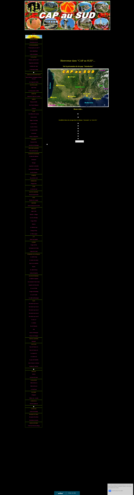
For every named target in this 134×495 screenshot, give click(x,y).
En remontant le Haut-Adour (34, 281)
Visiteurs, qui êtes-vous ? (34, 59)
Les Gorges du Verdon (33, 82)
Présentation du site (34, 42)
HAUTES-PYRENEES (33, 276)
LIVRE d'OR (33, 408)
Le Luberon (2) (34, 356)
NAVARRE (33, 392)
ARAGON (33, 371)
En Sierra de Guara (34, 377)
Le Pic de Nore (34, 123)
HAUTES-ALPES (33, 85)
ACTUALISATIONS (33, 45)
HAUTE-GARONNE (33, 192)
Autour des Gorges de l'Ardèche (33, 96)
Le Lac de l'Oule (33, 288)
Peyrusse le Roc (34, 142)
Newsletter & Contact (33, 414)
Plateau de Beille (33, 102)
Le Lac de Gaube (33, 294)
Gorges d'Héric (34, 221)
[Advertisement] (34, 462)
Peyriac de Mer (34, 117)
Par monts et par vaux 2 (34, 306)
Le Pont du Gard (33, 189)
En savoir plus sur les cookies (117, 490)
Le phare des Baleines (33, 156)
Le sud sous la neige (34, 69)
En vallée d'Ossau (33, 269)
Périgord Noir (34, 183)
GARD (33, 186)
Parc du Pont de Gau (34, 150)
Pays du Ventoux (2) (34, 350)
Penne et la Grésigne (34, 335)
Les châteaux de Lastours (34, 113)
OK (109, 490)
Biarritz (33, 266)
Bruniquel (34, 341)
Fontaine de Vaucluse (33, 366)
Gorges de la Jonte (34, 251)
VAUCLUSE (33, 344)
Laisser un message (34, 411)
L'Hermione (33, 159)
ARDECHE (33, 93)
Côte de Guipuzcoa (34, 403)
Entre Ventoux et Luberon (33, 363)
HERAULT (33, 208)
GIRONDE (33, 203)
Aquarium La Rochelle (33, 166)
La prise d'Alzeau (33, 126)
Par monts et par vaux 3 (34, 310)
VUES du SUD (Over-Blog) (33, 425)
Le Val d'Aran (34, 389)
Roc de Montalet (33, 326)
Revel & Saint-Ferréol (33, 194)
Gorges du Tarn (34, 245)
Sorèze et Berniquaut (33, 332)
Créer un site (72, 493)
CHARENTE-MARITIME (33, 153)
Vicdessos (34, 108)
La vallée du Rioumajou (34, 298)
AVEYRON (33, 139)
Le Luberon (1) (34, 353)
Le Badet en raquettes (33, 278)
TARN (33, 300)
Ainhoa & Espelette (34, 273)
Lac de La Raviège (34, 217)
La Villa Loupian (33, 233)
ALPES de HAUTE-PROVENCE (34, 74)
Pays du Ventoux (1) (34, 346)
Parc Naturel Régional (33, 105)
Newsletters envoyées (33, 420)
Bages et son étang (34, 120)
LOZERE (34, 242)
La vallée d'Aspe (33, 256)
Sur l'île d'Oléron (33, 172)
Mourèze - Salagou (34, 214)
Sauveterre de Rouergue (34, 145)
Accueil (33, 33)
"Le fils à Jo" (33, 319)
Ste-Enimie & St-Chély (34, 248)
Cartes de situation (34, 54)
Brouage (34, 162)
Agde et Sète (33, 211)
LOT (34, 236)
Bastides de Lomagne (33, 200)
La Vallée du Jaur (33, 227)
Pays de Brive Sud (34, 178)
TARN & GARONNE (33, 338)
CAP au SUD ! (34, 57)
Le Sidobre (34, 323)
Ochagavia (34, 394)
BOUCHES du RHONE (34, 148)
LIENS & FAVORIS (33, 423)
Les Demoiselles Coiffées (33, 90)
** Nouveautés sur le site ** (34, 47)
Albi (34, 329)
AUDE (33, 111)
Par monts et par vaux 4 (34, 313)
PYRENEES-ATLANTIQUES (33, 254)
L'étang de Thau (33, 230)
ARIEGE (34, 99)
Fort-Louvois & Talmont (34, 169)
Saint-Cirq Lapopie (34, 239)
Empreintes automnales (34, 63)
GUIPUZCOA (34, 401)
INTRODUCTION (34, 39)
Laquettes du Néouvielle (34, 285)
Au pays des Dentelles (33, 359)
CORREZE (33, 175)
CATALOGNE (34, 380)
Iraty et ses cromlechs (33, 263)
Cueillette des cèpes (34, 66)
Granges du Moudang (33, 291)
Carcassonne (33, 133)
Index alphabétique (34, 51)
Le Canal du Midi (33, 130)
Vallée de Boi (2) (33, 386)
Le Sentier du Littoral (33, 260)
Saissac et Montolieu (33, 136)
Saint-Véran (33, 87)
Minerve (34, 224)
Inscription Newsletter (33, 417)
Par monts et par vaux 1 (34, 303)
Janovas (33, 374)
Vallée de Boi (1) (33, 382)
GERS (33, 197)
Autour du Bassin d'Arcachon (34, 205)
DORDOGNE (33, 181)
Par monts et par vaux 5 (34, 316)
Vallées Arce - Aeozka (33, 398)
